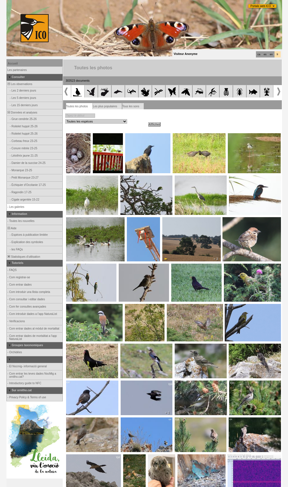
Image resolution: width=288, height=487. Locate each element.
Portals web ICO (261, 6)
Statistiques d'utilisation (23, 256)
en (271, 54)
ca (259, 54)
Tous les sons (131, 106)
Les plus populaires (105, 106)
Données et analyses (22, 112)
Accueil (13, 63)
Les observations (19, 84)
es (265, 54)
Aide (12, 228)
